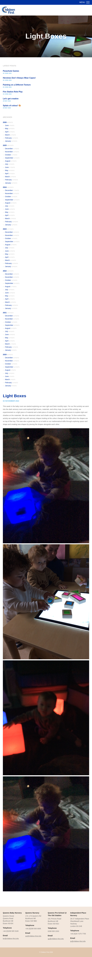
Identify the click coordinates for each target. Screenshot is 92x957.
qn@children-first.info (33, 936)
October (11, 155)
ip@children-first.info (78, 941)
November (12, 152)
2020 (8, 354)
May (9, 128)
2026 (8, 122)
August (10, 161)
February (11, 138)
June (9, 125)
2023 (8, 229)
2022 (8, 271)
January (11, 141)
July (9, 164)
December (12, 149)
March (10, 135)
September (12, 158)
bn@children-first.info (11, 939)
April (10, 132)
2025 (8, 145)
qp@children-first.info (56, 939)
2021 (8, 313)
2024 (8, 187)
